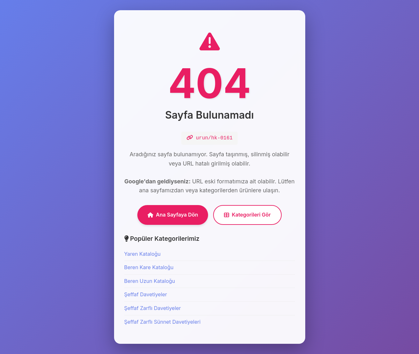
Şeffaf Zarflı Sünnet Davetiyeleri (162, 322)
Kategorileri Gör (247, 214)
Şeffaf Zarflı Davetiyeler (152, 308)
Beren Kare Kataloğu (149, 267)
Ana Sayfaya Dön (173, 214)
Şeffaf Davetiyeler (145, 294)
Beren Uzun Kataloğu (149, 281)
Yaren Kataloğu (142, 254)
